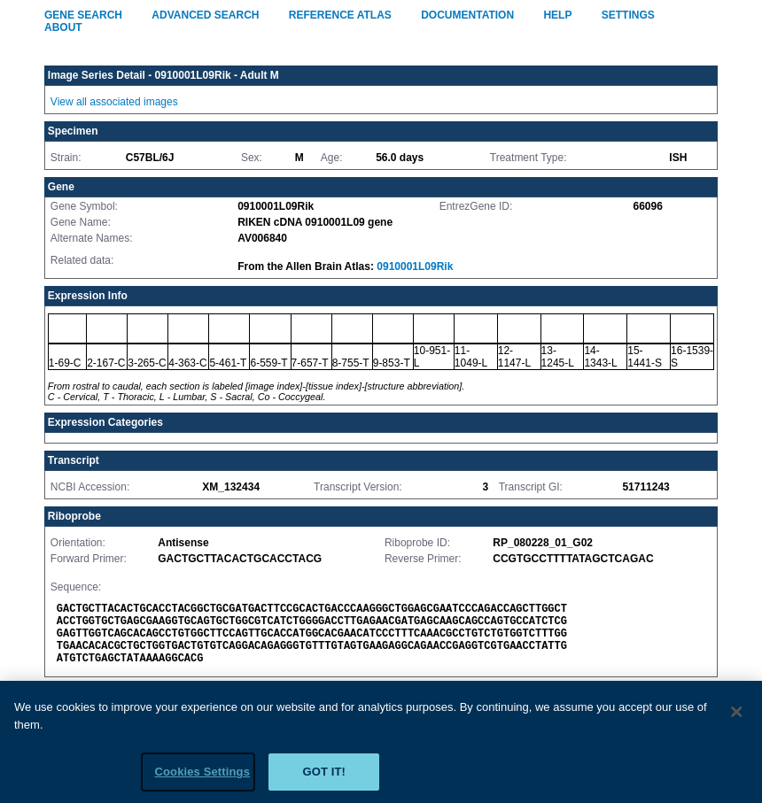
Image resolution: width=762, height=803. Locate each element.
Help (557, 15)
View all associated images (114, 102)
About (63, 27)
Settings (628, 15)
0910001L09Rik (415, 266)
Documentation (467, 15)
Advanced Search (205, 15)
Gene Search (83, 15)
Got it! (324, 777)
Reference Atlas (340, 15)
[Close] (737, 717)
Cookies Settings (202, 777)
